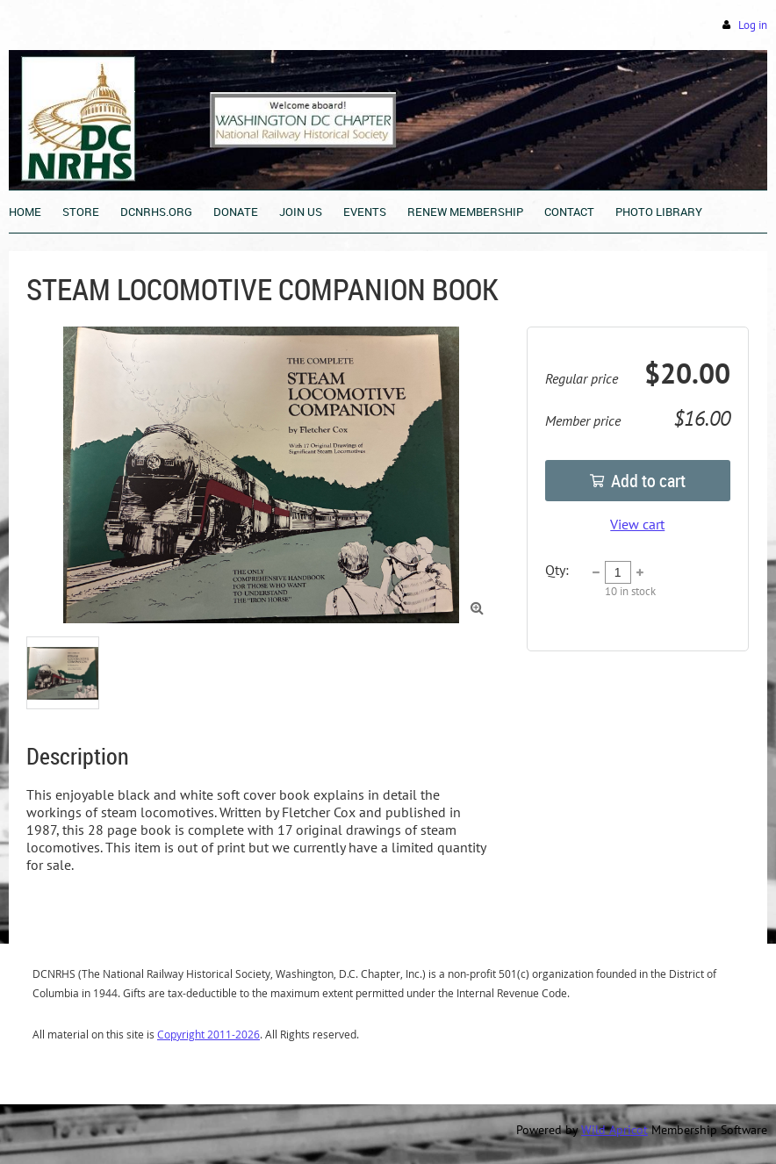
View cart (637, 524)
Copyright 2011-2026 (208, 1034)
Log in (752, 25)
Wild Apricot (614, 1130)
